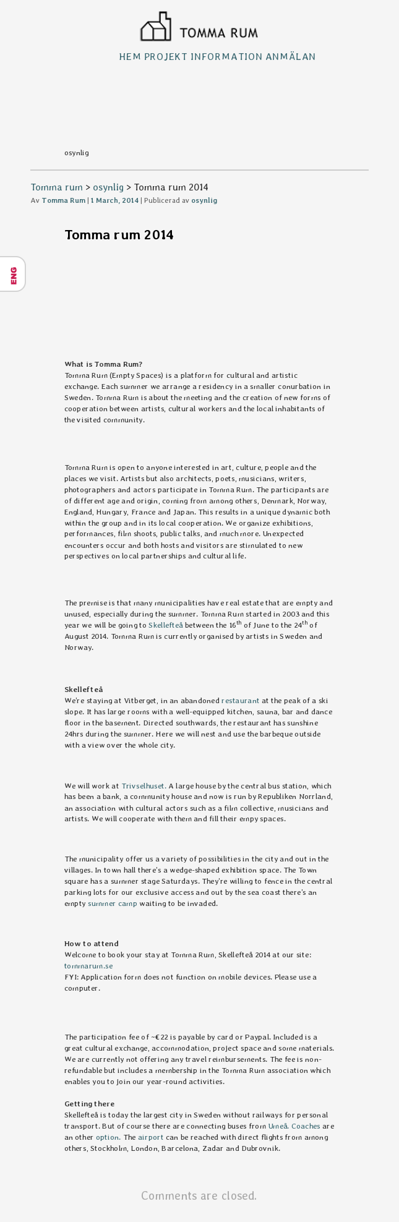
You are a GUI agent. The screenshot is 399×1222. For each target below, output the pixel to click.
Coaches (305, 1125)
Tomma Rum (63, 200)
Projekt (166, 56)
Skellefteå (166, 624)
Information (227, 56)
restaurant (240, 700)
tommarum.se (88, 965)
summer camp (112, 902)
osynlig (108, 187)
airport (152, 1137)
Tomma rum (56, 187)
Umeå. (278, 1125)
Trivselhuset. (144, 785)
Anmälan (290, 56)
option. (108, 1137)
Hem (130, 56)
